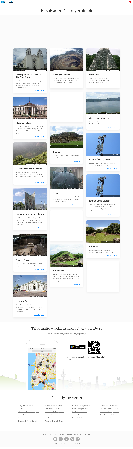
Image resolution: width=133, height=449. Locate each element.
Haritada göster (38, 90)
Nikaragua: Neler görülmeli (54, 408)
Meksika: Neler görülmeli (81, 408)
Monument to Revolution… (33, 208)
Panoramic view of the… (20, 254)
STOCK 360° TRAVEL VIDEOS (73, 436)
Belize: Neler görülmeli (53, 411)
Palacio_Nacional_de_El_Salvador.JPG (23, 117)
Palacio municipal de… (35, 298)
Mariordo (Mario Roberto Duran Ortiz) (73, 264)
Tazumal (57, 151)
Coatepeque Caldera (99, 117)
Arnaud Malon (78, 187)
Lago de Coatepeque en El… (104, 112)
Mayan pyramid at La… (56, 264)
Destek (45, 436)
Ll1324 (44, 298)
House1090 (43, 162)
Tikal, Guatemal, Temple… (101, 69)
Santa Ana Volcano (62, 74)
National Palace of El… (19, 115)
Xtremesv (43, 208)
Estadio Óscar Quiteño (100, 158)
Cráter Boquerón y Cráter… (32, 162)
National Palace (24, 122)
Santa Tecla (22, 303)
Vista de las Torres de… (107, 153)
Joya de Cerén (23, 260)
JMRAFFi (116, 153)
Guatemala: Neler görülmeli (27, 420)
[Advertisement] (66, 33)
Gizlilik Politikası (60, 436)
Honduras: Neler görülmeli (27, 423)
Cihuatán (94, 244)
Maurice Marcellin (114, 69)
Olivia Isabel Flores (41, 69)
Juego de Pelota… (105, 239)
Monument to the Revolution (25, 213)
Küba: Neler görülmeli (80, 411)
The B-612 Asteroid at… (68, 187)
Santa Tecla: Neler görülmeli (82, 420)
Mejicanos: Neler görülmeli (109, 414)
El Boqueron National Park (29, 167)
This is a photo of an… (29, 69)
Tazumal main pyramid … (56, 145)
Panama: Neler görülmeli (54, 423)
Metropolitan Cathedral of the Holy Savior (29, 75)
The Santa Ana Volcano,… (59, 69)
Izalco (56, 192)
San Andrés (58, 268)
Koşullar (51, 436)
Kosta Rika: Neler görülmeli (54, 414)
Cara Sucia (95, 74)
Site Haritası (86, 436)
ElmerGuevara (115, 239)
